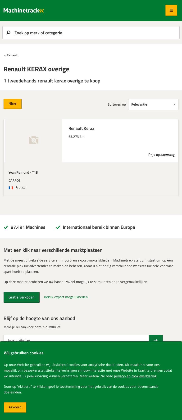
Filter (13, 103)
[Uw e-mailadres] (76, 340)
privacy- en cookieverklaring (135, 376)
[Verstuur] (156, 340)
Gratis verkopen (22, 297)
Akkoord (15, 407)
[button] (171, 10)
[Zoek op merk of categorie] (91, 32)
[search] (91, 32)
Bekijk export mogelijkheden (66, 297)
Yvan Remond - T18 (23, 172)
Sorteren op (117, 104)
